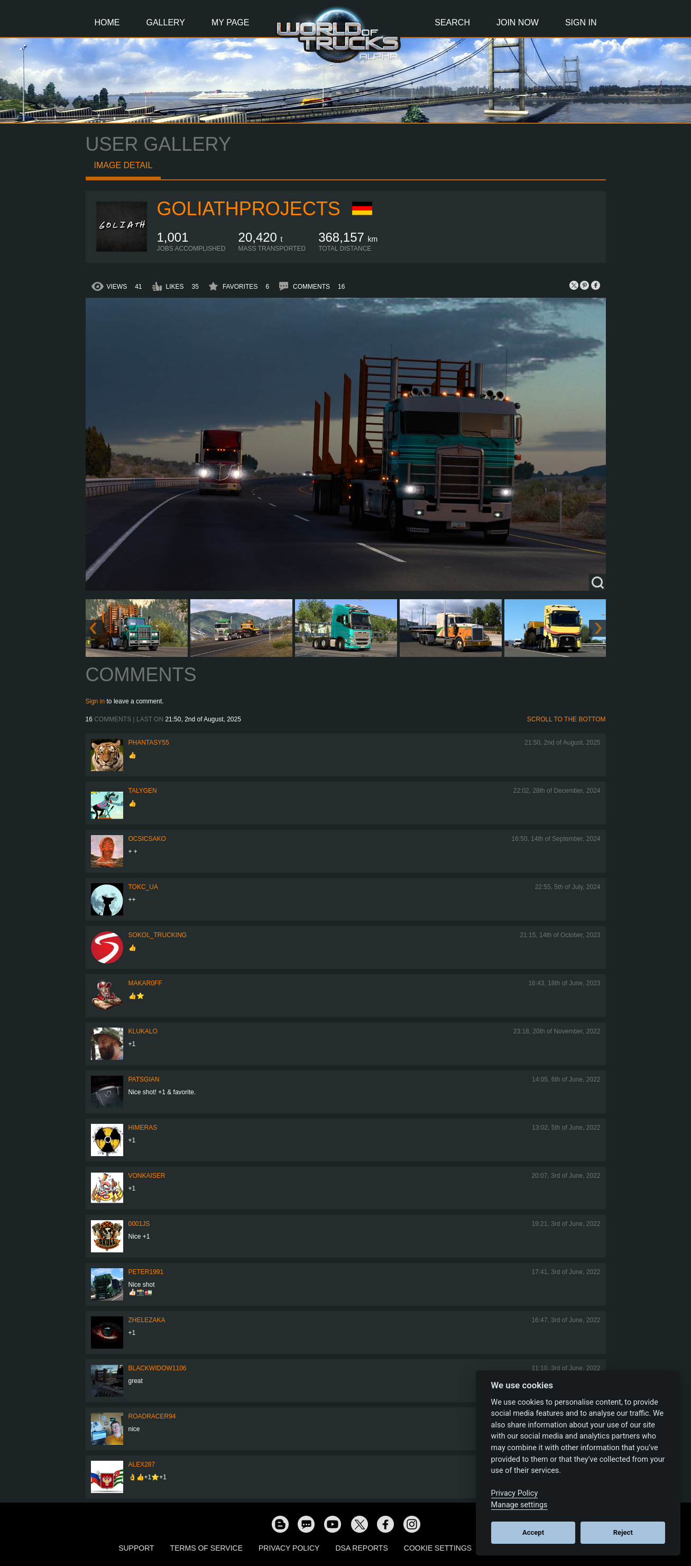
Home (107, 22)
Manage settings (519, 1504)
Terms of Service (206, 1548)
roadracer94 (152, 1416)
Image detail (123, 165)
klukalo (143, 1031)
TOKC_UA (143, 887)
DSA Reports (361, 1548)
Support (136, 1548)
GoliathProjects (248, 208)
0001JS (139, 1224)
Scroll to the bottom (566, 719)
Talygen (142, 790)
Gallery (166, 22)
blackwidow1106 (157, 1368)
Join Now (517, 22)
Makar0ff (145, 983)
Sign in (95, 701)
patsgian (144, 1079)
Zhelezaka (146, 1320)
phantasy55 (148, 742)
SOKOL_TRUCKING (157, 935)
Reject (623, 1532)
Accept (533, 1532)
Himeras (143, 1127)
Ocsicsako (147, 838)
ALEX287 (141, 1464)
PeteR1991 (146, 1272)
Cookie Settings (438, 1548)
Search (452, 22)
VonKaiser (146, 1175)
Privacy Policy (289, 1548)
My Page (230, 22)
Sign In (581, 22)
